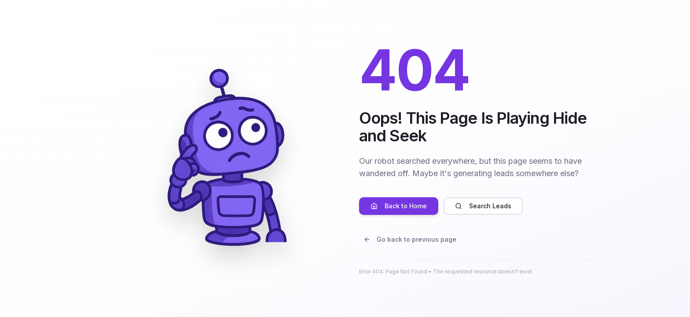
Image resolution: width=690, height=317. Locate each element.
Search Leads (483, 206)
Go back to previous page (409, 239)
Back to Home (399, 206)
